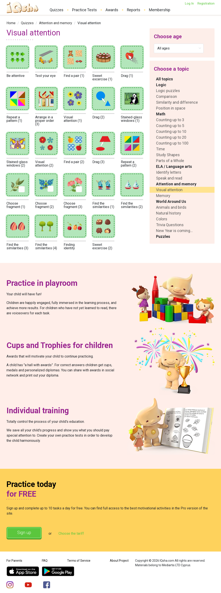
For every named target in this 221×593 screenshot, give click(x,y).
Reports (133, 10)
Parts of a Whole (170, 160)
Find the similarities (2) (132, 205)
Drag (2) (98, 117)
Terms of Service (78, 560)
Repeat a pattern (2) (128, 163)
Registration (206, 3)
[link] (11, 23)
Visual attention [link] (89, 23)
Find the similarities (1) (103, 205)
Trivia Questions (170, 225)
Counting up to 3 (170, 120)
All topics (164, 79)
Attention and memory (55, 23)
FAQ (44, 560)
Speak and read (169, 178)
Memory (163, 195)
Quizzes (56, 10)
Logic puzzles (168, 90)
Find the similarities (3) (17, 246)
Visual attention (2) (44, 163)
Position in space (170, 108)
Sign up (25, 533)
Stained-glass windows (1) (131, 119)
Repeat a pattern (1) (14, 119)
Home (11, 23)
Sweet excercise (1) (102, 77)
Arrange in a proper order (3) (44, 120)
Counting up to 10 (171, 131)
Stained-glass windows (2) (17, 163)
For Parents (14, 560)
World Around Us (171, 201)
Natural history (168, 213)
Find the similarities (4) (46, 246)
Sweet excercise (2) (102, 246)
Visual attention (169, 190)
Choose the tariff (73, 533)
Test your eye (45, 76)
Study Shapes (168, 155)
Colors (161, 219)
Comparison (166, 96)
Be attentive (15, 76)
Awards (112, 10)
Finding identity (69, 246)
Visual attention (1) (73, 119)
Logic (161, 85)
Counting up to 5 (170, 125)
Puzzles (163, 236)
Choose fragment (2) (44, 205)
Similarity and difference (177, 102)
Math (160, 114)
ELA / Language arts (174, 166)
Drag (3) (98, 162)
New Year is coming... (174, 230)
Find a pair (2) (74, 162)
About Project (119, 560)
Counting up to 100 (172, 143)
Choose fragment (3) (73, 205)
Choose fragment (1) (15, 205)
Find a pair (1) (74, 76)
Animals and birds (171, 207)
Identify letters (168, 172)
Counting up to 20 (171, 137)
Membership (159, 10)
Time (160, 149)
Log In (189, 3)
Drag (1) (127, 76)
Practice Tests (84, 10)
